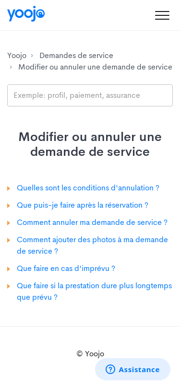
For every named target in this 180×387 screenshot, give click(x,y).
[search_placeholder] (90, 95)
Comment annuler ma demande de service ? (92, 222)
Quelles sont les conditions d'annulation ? (88, 188)
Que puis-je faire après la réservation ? (82, 205)
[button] (162, 15)
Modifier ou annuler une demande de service (95, 67)
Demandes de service (76, 55)
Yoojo (16, 55)
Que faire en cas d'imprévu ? (66, 268)
